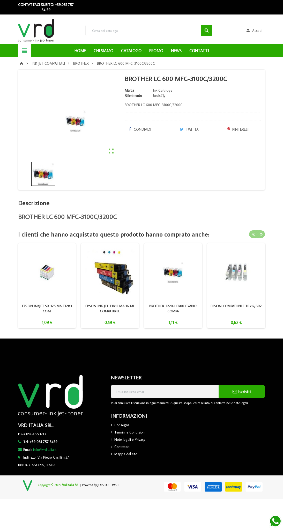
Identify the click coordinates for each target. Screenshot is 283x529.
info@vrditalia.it (44, 449)
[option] (47, 285)
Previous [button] (253, 234)
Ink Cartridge (162, 90)
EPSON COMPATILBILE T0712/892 (236, 306)
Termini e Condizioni (129, 432)
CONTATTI (199, 50)
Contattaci (122, 446)
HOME (80, 50)
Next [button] (261, 234)
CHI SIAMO (103, 50)
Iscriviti (242, 391)
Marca (129, 90)
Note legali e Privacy (129, 439)
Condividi (140, 129)
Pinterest (238, 129)
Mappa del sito (125, 454)
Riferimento (133, 95)
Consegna (122, 425)
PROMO (156, 50)
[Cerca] (148, 30)
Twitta (189, 129)
